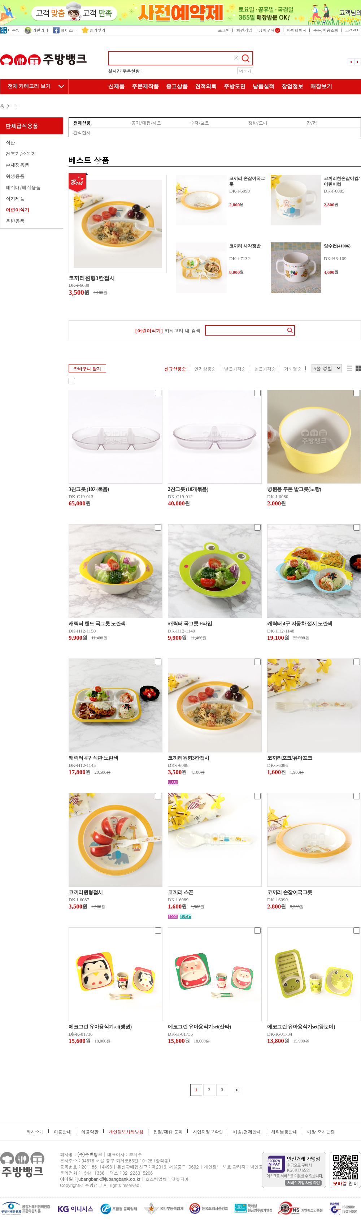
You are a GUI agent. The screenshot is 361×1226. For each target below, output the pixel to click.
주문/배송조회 (326, 30)
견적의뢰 (206, 86)
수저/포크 (199, 122)
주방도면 (234, 86)
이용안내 (62, 1131)
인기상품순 (205, 369)
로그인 (224, 30)
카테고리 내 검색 (167, 330)
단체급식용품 (21, 126)
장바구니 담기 (87, 369)
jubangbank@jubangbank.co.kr (108, 1179)
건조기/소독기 (21, 153)
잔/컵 (311, 122)
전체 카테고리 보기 (29, 86)
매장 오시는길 (321, 1131)
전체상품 (82, 122)
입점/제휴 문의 (168, 1131)
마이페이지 (296, 30)
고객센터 (353, 30)
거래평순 (292, 369)
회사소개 (35, 1131)
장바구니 (269, 30)
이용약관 (90, 1131)
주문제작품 (145, 86)
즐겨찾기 (93, 30)
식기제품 (15, 198)
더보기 (245, 71)
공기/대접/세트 (146, 122)
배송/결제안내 (247, 1131)
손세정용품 (17, 164)
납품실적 (263, 86)
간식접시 (82, 132)
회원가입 (244, 30)
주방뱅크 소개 (180, 102)
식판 (10, 142)
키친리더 (36, 30)
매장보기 (321, 86)
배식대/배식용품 (23, 187)
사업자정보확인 (208, 1131)
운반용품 (15, 220)
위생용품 (15, 176)
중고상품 (177, 86)
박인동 (256, 1167)
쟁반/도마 (258, 122)
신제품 (116, 86)
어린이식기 (17, 209)
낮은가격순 (235, 369)
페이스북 (65, 30)
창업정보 (292, 86)
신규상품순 (175, 369)
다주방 (10, 30)
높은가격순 (265, 369)
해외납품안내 (284, 1131)
